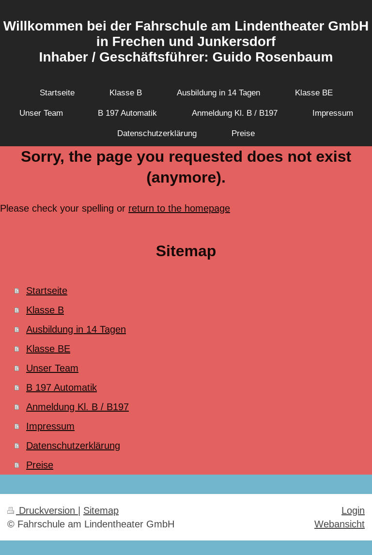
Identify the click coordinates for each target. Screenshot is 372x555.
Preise (39, 464)
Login (353, 510)
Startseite (46, 290)
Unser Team (52, 367)
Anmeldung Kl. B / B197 (77, 406)
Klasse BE (48, 348)
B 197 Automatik (61, 387)
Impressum (50, 426)
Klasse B (45, 309)
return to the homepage (179, 208)
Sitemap (101, 510)
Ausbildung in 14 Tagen (76, 329)
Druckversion (42, 510)
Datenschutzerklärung (73, 445)
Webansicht (339, 523)
